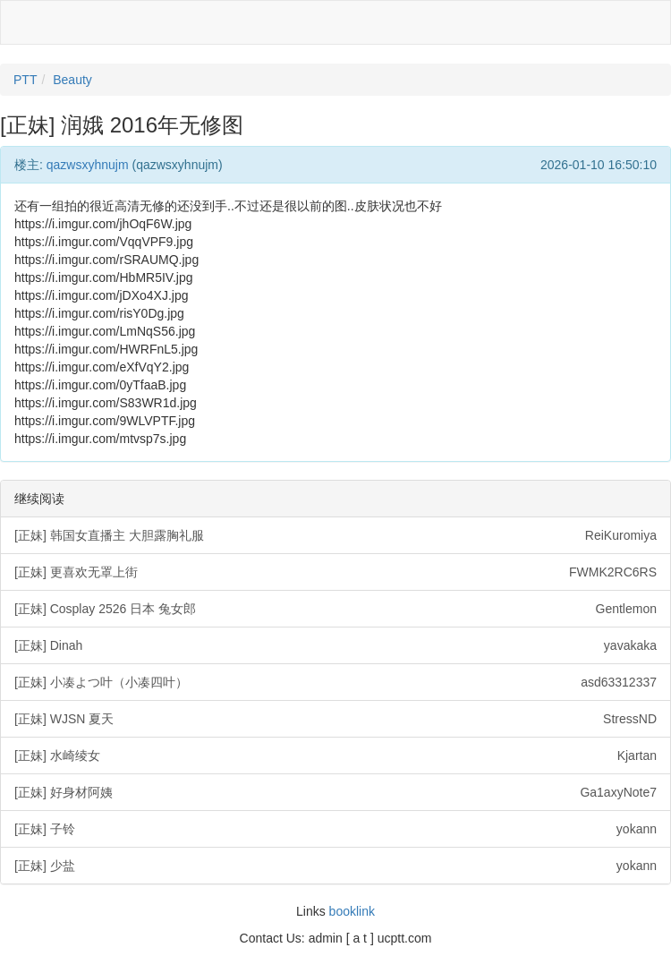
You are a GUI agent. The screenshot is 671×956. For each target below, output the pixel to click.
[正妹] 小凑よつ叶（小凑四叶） (335, 682)
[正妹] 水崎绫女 (335, 755)
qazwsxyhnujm (88, 165)
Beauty (72, 80)
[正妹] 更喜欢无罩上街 (335, 572)
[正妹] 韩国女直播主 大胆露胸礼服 (335, 535)
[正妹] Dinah (335, 645)
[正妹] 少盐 (335, 866)
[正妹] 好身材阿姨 (335, 792)
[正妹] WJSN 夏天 (335, 719)
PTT (25, 80)
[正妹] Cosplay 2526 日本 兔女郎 (335, 609)
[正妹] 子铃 (335, 829)
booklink (352, 911)
